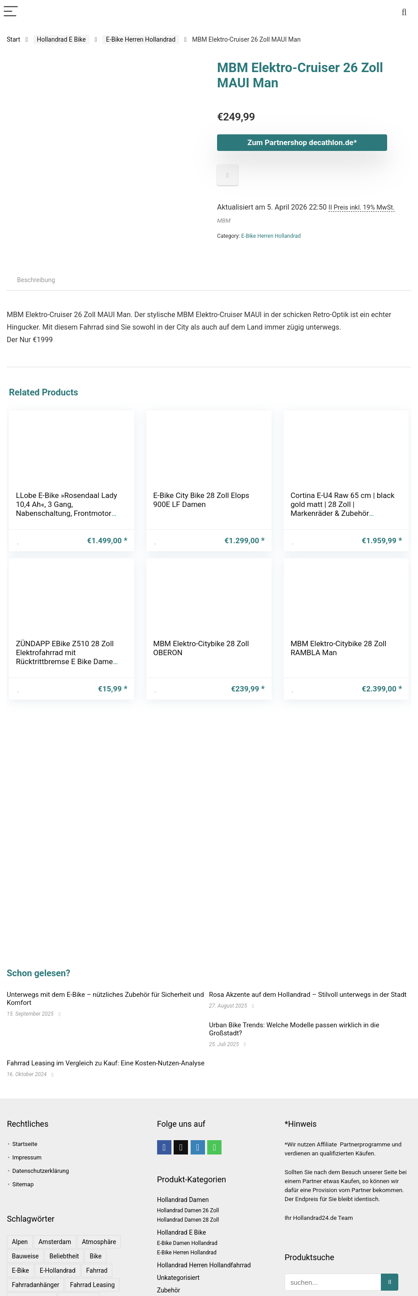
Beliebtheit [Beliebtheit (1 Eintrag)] (64, 1256)
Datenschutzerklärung (40, 1170)
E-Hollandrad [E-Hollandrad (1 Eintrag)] (58, 1270)
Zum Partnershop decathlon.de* (302, 142)
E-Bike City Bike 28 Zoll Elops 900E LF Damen (201, 500)
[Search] (404, 12)
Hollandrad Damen (183, 1199)
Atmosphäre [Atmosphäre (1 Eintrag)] (99, 1241)
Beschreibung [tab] (36, 279)
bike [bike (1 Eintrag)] (96, 1256)
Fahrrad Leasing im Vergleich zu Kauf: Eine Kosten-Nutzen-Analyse (106, 1063)
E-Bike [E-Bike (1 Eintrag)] (20, 1270)
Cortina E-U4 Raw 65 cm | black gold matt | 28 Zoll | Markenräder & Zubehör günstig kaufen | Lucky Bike (342, 509)
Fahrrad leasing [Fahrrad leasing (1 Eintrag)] (92, 1284)
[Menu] (10, 12)
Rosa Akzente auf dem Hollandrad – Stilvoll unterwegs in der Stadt (308, 995)
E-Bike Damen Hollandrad (187, 1243)
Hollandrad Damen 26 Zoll (188, 1210)
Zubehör (168, 1290)
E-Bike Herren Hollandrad (140, 39)
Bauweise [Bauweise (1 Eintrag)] (25, 1256)
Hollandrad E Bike (61, 39)
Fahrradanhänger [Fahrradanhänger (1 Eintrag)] (35, 1284)
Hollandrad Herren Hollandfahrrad (204, 1265)
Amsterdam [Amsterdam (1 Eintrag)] (54, 1241)
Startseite (24, 1144)
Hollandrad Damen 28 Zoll (188, 1220)
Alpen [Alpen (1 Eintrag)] (20, 1241)
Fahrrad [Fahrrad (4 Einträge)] (97, 1270)
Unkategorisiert (178, 1277)
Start (13, 39)
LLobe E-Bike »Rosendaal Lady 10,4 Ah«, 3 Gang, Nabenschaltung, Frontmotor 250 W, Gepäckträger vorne (66, 509)
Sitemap (23, 1184)
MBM (223, 220)
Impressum (26, 1157)
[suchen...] (389, 1282)
